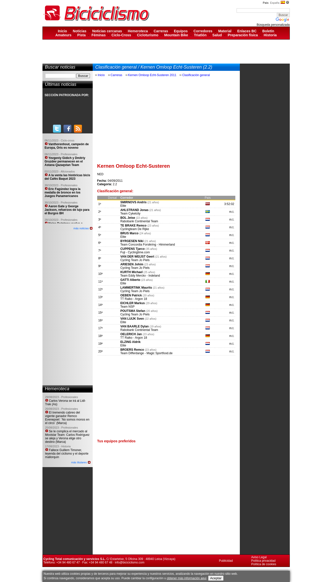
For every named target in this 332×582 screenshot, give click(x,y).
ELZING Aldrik (130, 342)
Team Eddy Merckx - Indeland (140, 275)
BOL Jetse (127, 218)
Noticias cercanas (107, 31)
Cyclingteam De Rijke (134, 229)
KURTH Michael (131, 272)
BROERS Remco (132, 349)
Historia (270, 35)
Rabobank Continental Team (139, 221)
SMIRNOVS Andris (133, 202)
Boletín (268, 31)
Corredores (203, 31)
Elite (123, 206)
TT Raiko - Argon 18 (133, 299)
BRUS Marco (129, 233)
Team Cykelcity (130, 213)
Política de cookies (263, 564)
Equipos (181, 31)
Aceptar (216, 578)
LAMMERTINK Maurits (136, 287)
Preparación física (243, 35)
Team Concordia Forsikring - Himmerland (147, 244)
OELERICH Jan (131, 334)
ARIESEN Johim (131, 264)
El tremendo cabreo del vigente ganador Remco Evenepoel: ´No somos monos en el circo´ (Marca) (67, 418)
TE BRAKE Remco (133, 225)
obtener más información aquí (186, 578)
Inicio (62, 31)
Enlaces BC (247, 31)
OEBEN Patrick (131, 295)
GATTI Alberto (130, 280)
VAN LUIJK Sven (132, 318)
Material (224, 31)
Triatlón (200, 35)
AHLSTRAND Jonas (134, 210)
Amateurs (63, 35)
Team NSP (127, 306)
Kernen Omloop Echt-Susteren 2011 (152, 75)
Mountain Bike (176, 35)
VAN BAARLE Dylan (135, 326)
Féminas (98, 35)
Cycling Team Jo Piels (135, 260)
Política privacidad (263, 560)
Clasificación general (196, 75)
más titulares (79, 462)
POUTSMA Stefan (133, 311)
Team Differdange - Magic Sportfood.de (146, 353)
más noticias (81, 228)
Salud (217, 35)
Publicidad (226, 560)
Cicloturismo (147, 35)
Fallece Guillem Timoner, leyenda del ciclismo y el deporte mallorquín (66, 453)
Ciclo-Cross (121, 35)
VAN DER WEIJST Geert (137, 256)
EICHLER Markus (132, 303)
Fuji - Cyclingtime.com (135, 252)
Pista (81, 35)
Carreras (161, 31)
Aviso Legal (259, 557)
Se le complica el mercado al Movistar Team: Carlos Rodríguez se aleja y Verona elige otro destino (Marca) (67, 437)
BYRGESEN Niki (132, 241)
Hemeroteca (138, 31)
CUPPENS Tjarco (132, 249)
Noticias (79, 31)
